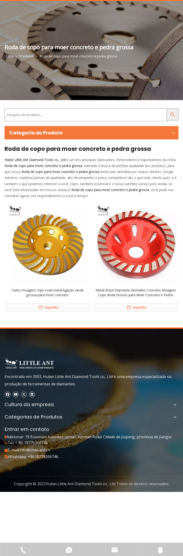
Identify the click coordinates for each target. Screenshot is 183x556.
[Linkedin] (32, 394)
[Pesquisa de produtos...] (86, 114)
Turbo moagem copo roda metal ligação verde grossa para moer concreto (47, 292)
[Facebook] (7, 394)
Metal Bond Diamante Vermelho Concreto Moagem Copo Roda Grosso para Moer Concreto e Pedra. (136, 292)
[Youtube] (16, 394)
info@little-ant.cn (35, 450)
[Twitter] (24, 394)
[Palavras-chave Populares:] (172, 114)
